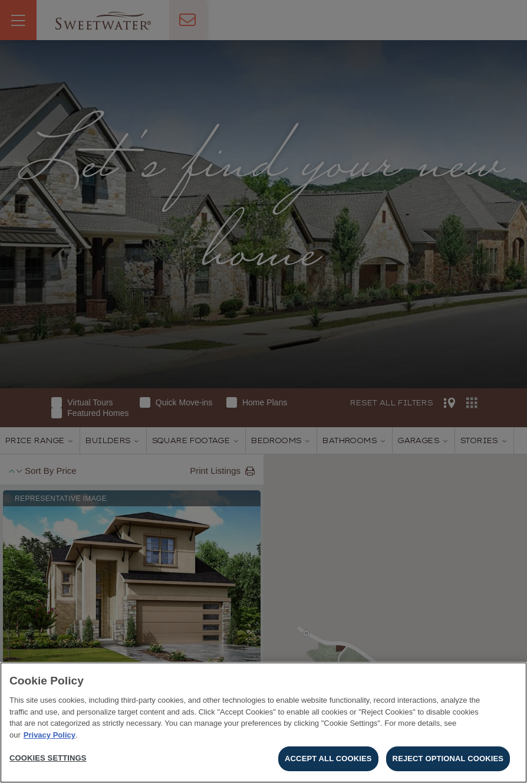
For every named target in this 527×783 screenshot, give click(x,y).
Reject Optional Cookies (448, 758)
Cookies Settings (48, 757)
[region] (263, 722)
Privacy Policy (49, 734)
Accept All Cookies (328, 758)
